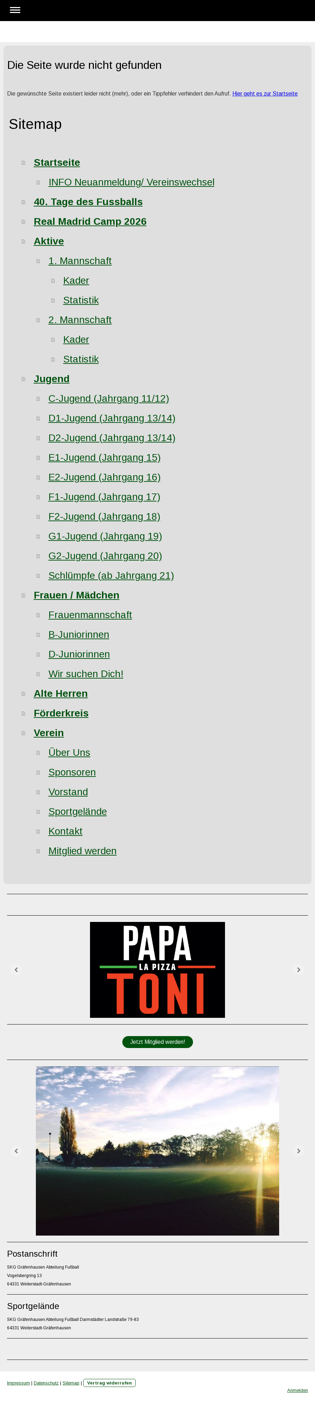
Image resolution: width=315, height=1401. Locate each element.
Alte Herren (61, 693)
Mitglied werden (83, 850)
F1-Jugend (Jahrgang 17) (104, 496)
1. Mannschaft (80, 260)
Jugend (52, 378)
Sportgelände (78, 811)
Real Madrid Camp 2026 (90, 221)
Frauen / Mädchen (77, 595)
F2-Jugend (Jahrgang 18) (104, 516)
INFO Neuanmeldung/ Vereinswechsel (131, 182)
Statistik (81, 300)
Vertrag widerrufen (109, 1383)
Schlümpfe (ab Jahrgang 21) (111, 575)
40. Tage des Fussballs (88, 201)
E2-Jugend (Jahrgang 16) (105, 477)
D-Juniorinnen (79, 654)
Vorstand (68, 791)
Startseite (57, 162)
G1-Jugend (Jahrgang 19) (105, 536)
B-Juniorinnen (79, 634)
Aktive (49, 241)
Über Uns (69, 752)
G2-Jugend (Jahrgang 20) (105, 555)
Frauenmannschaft (90, 614)
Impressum (18, 1383)
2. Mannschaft (80, 319)
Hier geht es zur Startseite (265, 94)
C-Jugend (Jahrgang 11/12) (109, 398)
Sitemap (71, 1383)
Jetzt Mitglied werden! (157, 1042)
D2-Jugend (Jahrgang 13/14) (112, 437)
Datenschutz (46, 1383)
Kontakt (66, 831)
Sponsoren (72, 772)
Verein (49, 732)
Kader (76, 280)
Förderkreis (61, 713)
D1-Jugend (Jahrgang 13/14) (112, 418)
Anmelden (297, 1390)
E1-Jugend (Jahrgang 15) (105, 457)
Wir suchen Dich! (86, 673)
